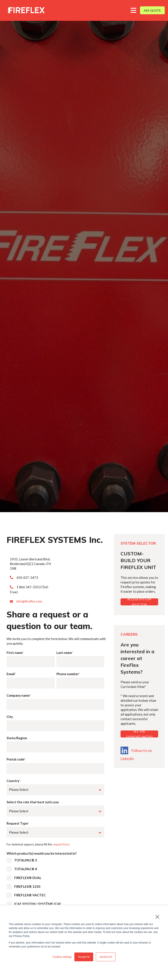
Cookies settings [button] (62, 956)
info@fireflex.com (29, 601)
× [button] (157, 917)
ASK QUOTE (152, 10)
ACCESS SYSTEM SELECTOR (139, 601)
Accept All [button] (84, 956)
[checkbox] (55, 892)
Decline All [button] (106, 956)
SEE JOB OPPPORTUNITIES (139, 733)
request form (61, 844)
